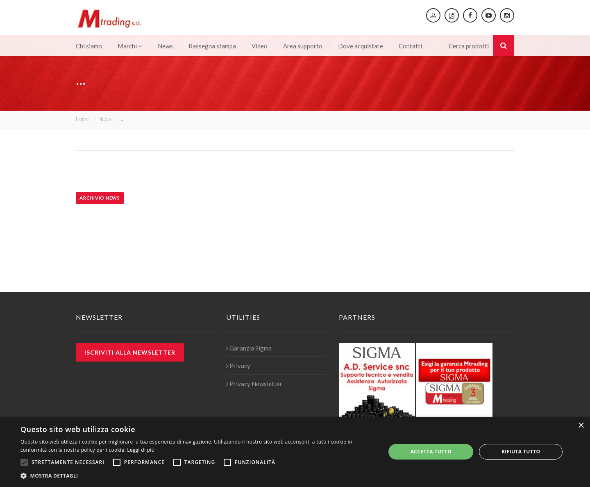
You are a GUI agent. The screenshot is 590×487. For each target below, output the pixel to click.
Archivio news (99, 197)
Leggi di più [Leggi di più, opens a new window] (140, 449)
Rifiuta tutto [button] (521, 451)
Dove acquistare (360, 46)
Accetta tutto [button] (431, 451)
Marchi (130, 46)
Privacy (238, 365)
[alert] (295, 452)
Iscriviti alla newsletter (129, 352)
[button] (197, 476)
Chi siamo (89, 46)
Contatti (410, 46)
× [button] (581, 426)
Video (260, 46)
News (165, 46)
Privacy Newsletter (254, 383)
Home (82, 119)
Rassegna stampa (212, 46)
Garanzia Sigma (249, 348)
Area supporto (302, 46)
